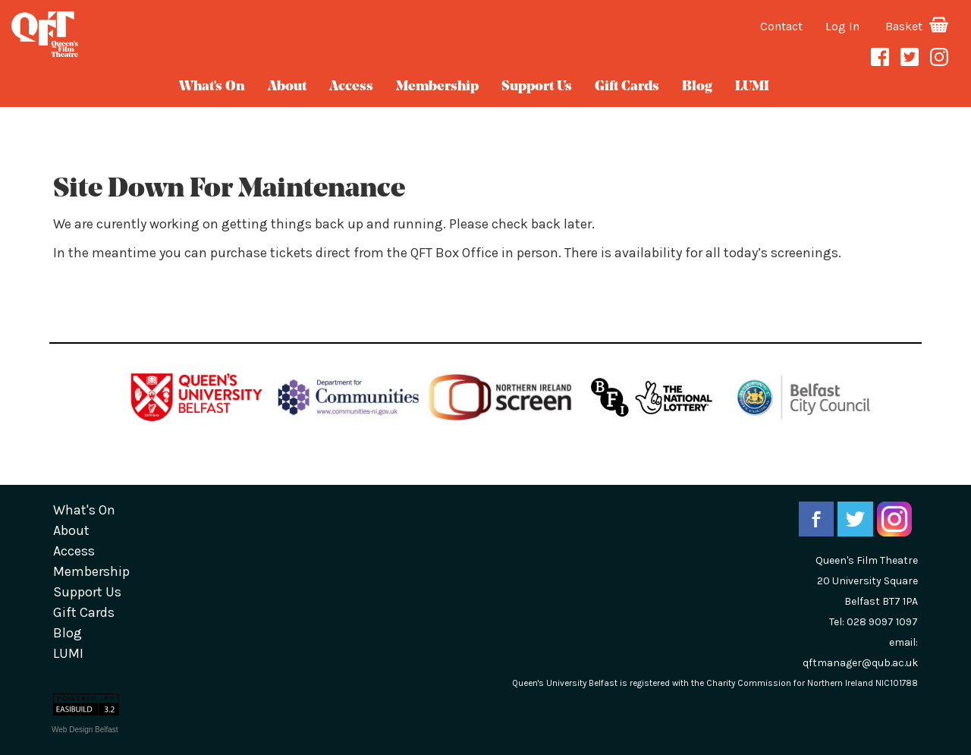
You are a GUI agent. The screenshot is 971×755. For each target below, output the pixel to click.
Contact (781, 26)
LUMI (752, 87)
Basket (916, 26)
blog (697, 87)
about (287, 87)
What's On (212, 87)
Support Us (536, 87)
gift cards (627, 87)
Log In (842, 26)
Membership (437, 87)
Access (351, 87)
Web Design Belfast (85, 729)
